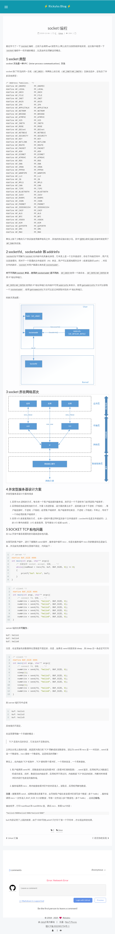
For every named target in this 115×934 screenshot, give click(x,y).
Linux (59, 828)
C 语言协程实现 (100, 836)
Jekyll (43, 920)
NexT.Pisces (71, 920)
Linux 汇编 (12, 836)
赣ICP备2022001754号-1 (57, 924)
